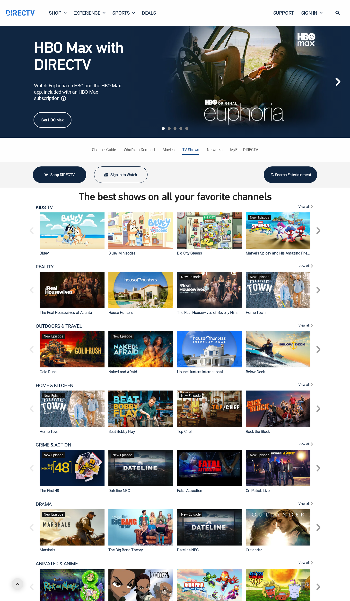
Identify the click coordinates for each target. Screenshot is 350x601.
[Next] (338, 81)
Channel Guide (104, 149)
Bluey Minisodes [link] (121, 253)
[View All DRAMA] (306, 504)
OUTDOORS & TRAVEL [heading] (59, 326)
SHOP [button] (58, 12)
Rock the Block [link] (258, 431)
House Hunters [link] (120, 312)
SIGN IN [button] (312, 12)
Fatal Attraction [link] (189, 490)
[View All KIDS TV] (306, 207)
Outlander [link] (254, 550)
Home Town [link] (256, 312)
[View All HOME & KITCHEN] (306, 385)
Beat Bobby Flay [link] (121, 431)
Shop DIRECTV (59, 174)
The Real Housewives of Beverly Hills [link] (207, 312)
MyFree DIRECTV (244, 149)
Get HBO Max (52, 120)
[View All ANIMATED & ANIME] (306, 563)
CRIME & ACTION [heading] (53, 445)
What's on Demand (139, 149)
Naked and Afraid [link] (122, 371)
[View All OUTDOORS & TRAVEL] (306, 326)
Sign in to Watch (120, 174)
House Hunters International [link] (200, 371)
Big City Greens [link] (189, 253)
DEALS (149, 12)
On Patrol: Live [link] (258, 490)
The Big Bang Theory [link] (125, 550)
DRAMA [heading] (44, 504)
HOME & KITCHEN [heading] (54, 385)
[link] (72, 230)
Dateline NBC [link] (119, 490)
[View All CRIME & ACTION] (306, 445)
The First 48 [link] (49, 490)
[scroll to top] (17, 584)
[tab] (163, 128)
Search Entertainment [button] (290, 174)
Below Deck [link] (255, 371)
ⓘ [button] (63, 98)
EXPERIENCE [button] (89, 12)
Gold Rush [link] (48, 371)
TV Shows (190, 149)
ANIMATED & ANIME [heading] (57, 563)
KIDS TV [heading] (44, 207)
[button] (337, 13)
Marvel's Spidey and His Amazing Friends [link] (280, 253)
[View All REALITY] (306, 267)
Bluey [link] (44, 253)
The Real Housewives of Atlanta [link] (66, 312)
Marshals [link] (47, 550)
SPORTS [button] (124, 12)
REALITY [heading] (44, 267)
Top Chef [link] (184, 431)
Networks (214, 149)
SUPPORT (283, 12)
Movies (169, 149)
